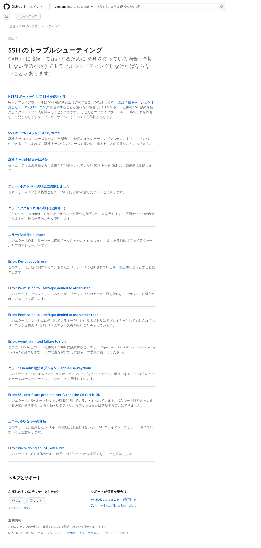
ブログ (124, 533)
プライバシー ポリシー (20, 508)
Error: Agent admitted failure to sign (37, 341)
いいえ (36, 500)
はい (17, 500)
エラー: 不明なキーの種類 (27, 421)
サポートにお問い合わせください (114, 505)
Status (71, 533)
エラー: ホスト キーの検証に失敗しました (39, 186)
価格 (81, 533)
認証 (12, 26)
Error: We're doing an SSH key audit (36, 448)
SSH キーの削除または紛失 (28, 159)
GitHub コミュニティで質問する (113, 499)
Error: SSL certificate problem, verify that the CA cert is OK (54, 394)
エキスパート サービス (102, 533)
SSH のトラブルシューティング (40, 26)
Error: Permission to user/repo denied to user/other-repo (53, 314)
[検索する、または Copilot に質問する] (160, 6)
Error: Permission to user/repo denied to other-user (49, 288)
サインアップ (28, 16)
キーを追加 (121, 267)
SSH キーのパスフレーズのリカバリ (34, 133)
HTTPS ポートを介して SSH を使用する (37, 96)
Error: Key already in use (27, 261)
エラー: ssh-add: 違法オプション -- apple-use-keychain (49, 368)
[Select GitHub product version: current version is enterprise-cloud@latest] (74, 6)
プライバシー (55, 533)
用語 (40, 533)
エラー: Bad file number (26, 234)
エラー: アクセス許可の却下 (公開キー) (36, 208)
